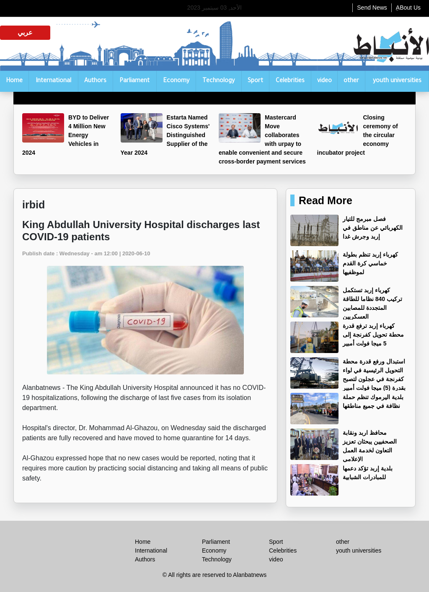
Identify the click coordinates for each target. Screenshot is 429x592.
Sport (255, 81)
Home (14, 81)
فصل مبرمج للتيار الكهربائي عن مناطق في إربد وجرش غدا (373, 228)
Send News (372, 7)
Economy (176, 81)
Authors (95, 81)
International (53, 81)
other (351, 81)
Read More (325, 200)
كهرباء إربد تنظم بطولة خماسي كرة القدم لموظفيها (370, 263)
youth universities (397, 81)
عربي (25, 32)
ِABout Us (408, 7)
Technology (218, 81)
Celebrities (290, 81)
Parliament (134, 81)
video (324, 81)
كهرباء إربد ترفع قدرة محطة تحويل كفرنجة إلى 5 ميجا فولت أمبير (373, 334)
